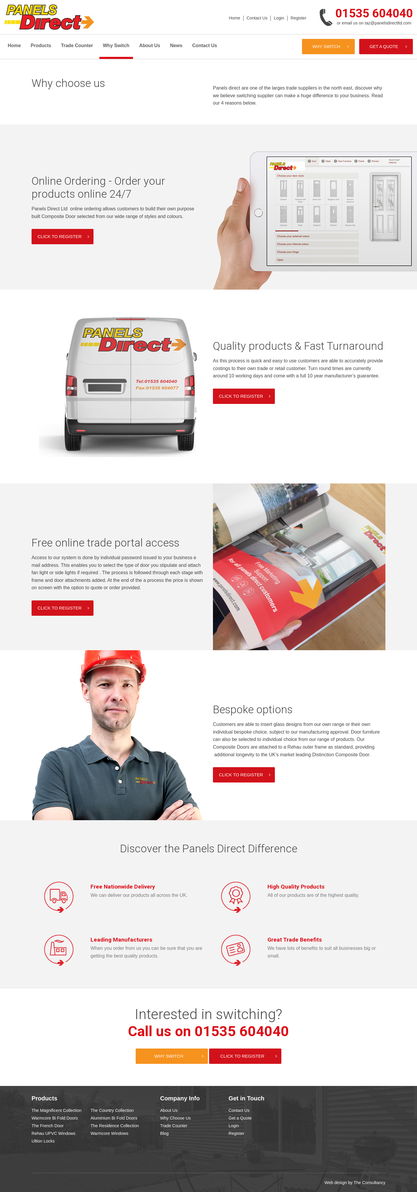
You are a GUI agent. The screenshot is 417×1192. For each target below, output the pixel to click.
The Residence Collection (115, 1125)
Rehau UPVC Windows (53, 1133)
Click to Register (242, 1056)
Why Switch (116, 45)
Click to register (59, 236)
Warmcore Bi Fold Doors (55, 1118)
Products (41, 45)
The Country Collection (112, 1110)
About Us (149, 45)
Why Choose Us (175, 1118)
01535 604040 (374, 13)
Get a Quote (384, 46)
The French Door (48, 1125)
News (176, 45)
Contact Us (257, 18)
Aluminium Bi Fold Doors (114, 1118)
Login (279, 18)
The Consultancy (369, 1182)
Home (234, 18)
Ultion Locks (43, 1141)
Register (298, 18)
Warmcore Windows (109, 1133)
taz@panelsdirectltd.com (388, 23)
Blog (164, 1133)
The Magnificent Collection (57, 1110)
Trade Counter (77, 45)
